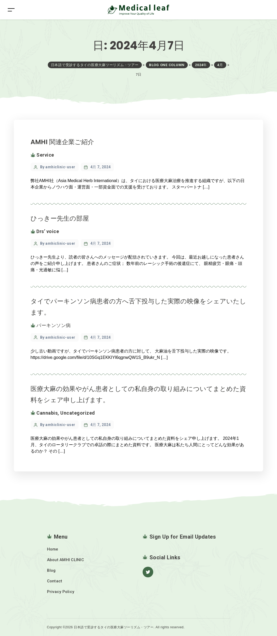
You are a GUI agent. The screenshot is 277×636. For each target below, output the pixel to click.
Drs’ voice (47, 231)
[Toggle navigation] (11, 9)
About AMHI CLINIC (65, 559)
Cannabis (47, 413)
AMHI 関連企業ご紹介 (62, 141)
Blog (51, 570)
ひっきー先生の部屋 (60, 218)
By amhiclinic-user (57, 167)
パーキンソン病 (53, 325)
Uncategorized (77, 413)
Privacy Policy (60, 591)
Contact (54, 581)
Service (45, 155)
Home (52, 549)
